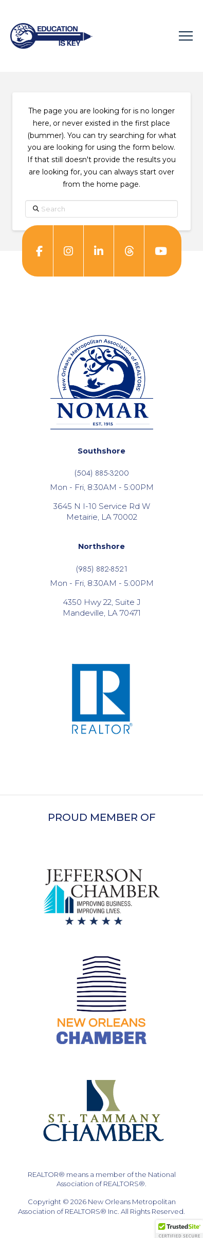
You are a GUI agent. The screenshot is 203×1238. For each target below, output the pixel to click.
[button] (186, 36)
